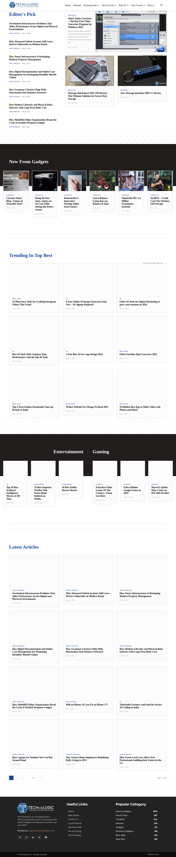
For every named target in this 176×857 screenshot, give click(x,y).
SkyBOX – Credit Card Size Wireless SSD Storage (160, 201)
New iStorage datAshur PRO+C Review (141, 93)
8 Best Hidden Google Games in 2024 (132, 490)
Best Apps (16, 298)
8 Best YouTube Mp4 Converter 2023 (138, 354)
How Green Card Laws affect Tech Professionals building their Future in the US (140, 760)
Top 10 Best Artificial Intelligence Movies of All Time (13, 493)
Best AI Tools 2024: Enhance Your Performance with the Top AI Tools (30, 356)
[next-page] (40, 778)
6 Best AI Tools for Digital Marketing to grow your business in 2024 (140, 303)
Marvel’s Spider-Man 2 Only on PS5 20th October (160, 490)
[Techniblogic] (38, 808)
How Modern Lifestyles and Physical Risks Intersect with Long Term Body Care (31, 106)
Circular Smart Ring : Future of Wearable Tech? (14, 201)
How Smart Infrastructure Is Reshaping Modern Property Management (29, 58)
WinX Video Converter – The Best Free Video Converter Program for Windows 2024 (80, 22)
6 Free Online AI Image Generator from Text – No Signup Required (86, 303)
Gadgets (10, 195)
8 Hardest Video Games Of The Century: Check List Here (104, 491)
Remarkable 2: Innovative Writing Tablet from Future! (71, 202)
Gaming (99, 484)
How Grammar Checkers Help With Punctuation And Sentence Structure (27, 91)
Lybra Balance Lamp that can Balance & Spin (101, 201)
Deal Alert (71, 701)
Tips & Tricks (14, 33)
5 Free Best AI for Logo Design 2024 (84, 354)
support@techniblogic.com (42, 830)
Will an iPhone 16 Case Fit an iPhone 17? (87, 704)
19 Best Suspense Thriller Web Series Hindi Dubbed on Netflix (42, 493)
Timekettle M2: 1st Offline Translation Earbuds (131, 202)
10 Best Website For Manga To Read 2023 (87, 407)
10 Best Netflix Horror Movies (69, 489)
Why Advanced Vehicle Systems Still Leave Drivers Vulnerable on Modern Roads (31, 43)
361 (33, 778)
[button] (161, 5)
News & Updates (73, 754)
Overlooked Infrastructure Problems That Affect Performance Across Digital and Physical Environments (33, 26)
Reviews (72, 15)
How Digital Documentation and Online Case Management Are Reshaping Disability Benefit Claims (32, 74)
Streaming (39, 484)
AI (67, 298)
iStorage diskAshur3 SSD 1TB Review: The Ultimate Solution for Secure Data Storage (88, 96)
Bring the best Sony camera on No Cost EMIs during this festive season (44, 204)
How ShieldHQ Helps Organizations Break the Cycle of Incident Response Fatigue (33, 121)
